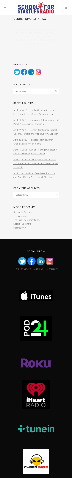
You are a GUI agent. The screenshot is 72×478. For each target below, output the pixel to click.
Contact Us (52, 269)
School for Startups (22, 212)
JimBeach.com (20, 216)
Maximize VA (19, 228)
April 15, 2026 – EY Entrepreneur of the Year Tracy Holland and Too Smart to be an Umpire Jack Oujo (35, 163)
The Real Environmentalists (26, 220)
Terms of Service (22, 269)
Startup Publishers (22, 224)
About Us (38, 269)
